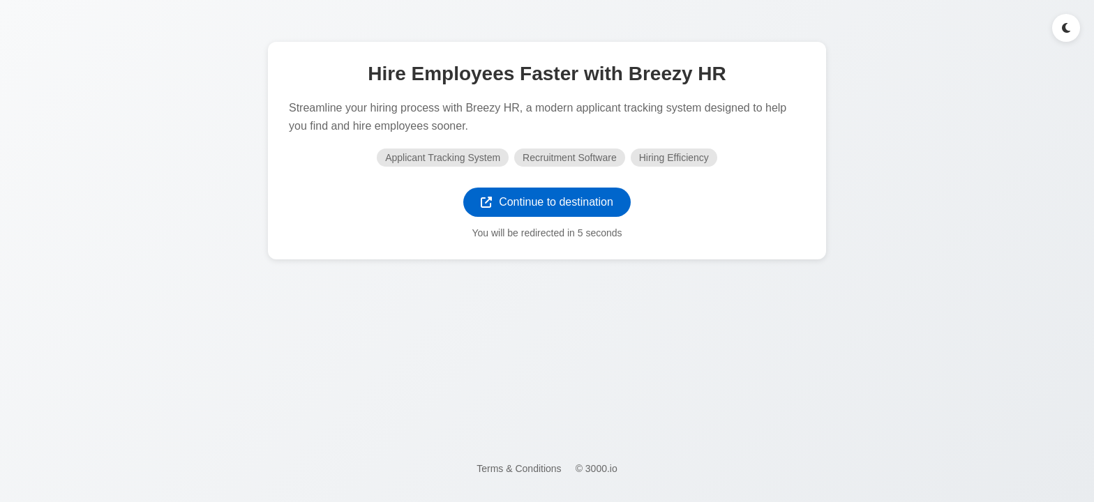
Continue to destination (547, 202)
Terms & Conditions (519, 468)
